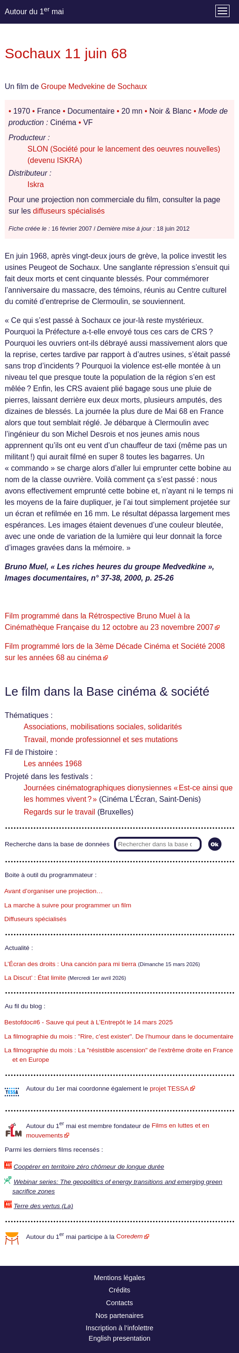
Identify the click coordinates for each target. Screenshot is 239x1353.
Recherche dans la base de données (57, 844)
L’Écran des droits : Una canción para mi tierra (70, 964)
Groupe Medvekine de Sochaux (94, 86)
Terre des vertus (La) (43, 1206)
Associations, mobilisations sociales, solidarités (103, 727)
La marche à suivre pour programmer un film (67, 905)
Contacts (119, 1303)
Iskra (35, 184)
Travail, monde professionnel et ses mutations (101, 739)
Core (129, 1236)
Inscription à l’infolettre (119, 1328)
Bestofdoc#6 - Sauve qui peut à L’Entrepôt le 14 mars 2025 (88, 1022)
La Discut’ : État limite (35, 977)
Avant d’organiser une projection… (53, 891)
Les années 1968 (53, 764)
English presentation (119, 1338)
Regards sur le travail (59, 812)
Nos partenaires (120, 1315)
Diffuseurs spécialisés (35, 919)
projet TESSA (169, 1088)
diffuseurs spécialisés (69, 211)
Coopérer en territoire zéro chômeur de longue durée (89, 1166)
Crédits (120, 1290)
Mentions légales (119, 1277)
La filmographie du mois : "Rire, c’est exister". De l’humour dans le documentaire (118, 1036)
